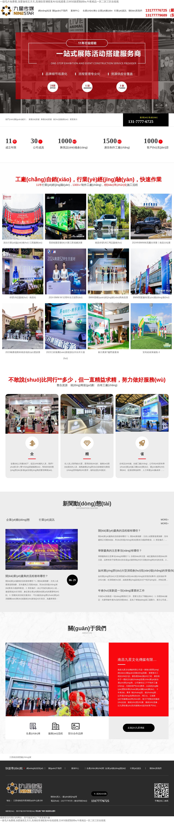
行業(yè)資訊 (120, 11)
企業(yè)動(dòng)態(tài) (105, 14)
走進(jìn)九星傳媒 (136, 728)
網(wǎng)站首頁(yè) (44, 14)
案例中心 (75, 11)
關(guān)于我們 (59, 11)
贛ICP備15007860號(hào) (25, 811)
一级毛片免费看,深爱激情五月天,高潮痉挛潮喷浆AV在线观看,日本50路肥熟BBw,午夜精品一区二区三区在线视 (59, 1)
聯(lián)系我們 (135, 11)
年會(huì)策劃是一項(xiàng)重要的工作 (121, 590)
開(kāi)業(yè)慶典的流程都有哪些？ (26, 576)
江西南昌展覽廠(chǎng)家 (20, 757)
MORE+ (165, 520)
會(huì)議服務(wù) (60, 119)
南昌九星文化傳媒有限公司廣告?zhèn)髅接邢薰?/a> (139, 660)
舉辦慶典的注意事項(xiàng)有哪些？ (120, 550)
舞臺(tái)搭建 (46, 119)
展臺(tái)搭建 (34, 119)
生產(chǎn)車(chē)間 (90, 14)
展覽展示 (73, 119)
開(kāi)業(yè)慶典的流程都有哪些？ (119, 530)
